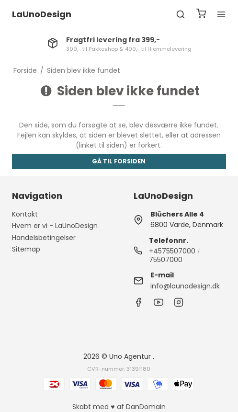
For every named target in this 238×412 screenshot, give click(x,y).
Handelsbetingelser (44, 237)
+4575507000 (172, 251)
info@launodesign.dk (185, 286)
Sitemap (26, 249)
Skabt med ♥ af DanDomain (118, 407)
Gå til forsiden (119, 161)
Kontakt (25, 214)
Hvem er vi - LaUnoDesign (55, 225)
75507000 (165, 259)
